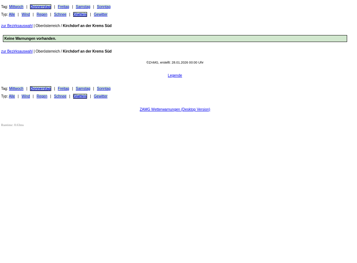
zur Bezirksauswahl (17, 26)
